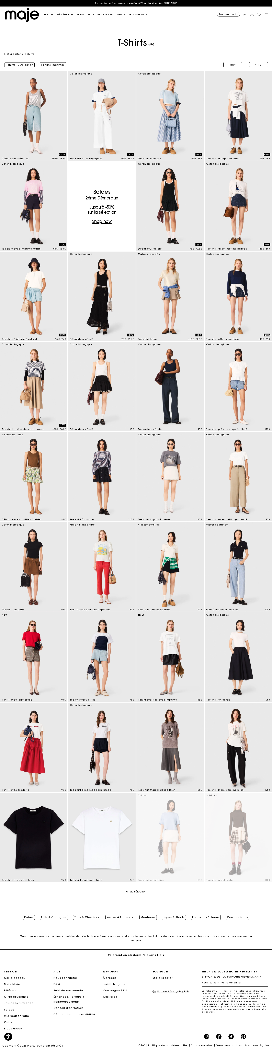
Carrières (110, 996)
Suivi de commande (68, 990)
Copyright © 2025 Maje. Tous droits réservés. (33, 1045)
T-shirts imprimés (53, 64)
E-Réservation (14, 990)
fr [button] (245, 14)
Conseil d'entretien (68, 1008)
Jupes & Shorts (174, 917)
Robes (29, 917)
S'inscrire (264, 983)
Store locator (162, 978)
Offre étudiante (16, 996)
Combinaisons (237, 917)
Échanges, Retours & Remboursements (69, 999)
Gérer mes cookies (229, 1045)
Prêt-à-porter (12, 54)
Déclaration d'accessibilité (74, 1014)
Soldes (9, 1009)
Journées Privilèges (18, 1003)
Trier (233, 64)
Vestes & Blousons (120, 917)
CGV (141, 1045)
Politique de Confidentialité (219, 1002)
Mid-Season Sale (16, 1016)
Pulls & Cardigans (54, 917)
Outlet (9, 1022)
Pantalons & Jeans (205, 917)
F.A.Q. (57, 984)
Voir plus (136, 940)
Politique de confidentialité (167, 1045)
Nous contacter (65, 978)
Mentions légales (257, 1045)
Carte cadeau (15, 978)
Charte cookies (201, 1045)
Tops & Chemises (86, 917)
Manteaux (148, 917)
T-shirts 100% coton (19, 64)
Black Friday (13, 1028)
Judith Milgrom (114, 984)
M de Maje (12, 984)
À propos (110, 978)
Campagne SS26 (115, 990)
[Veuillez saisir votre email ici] (235, 983)
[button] (50, 14)
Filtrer (259, 64)
